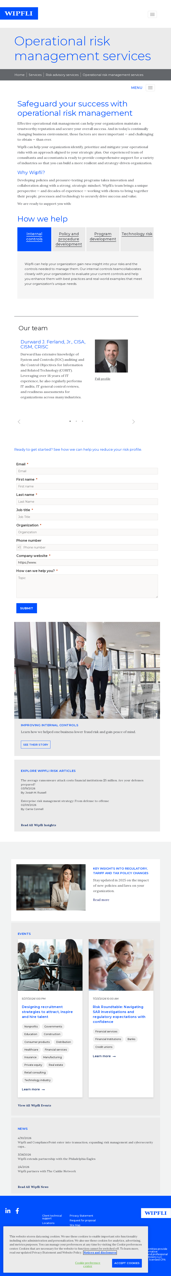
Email (20, 464)
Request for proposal (83, 1220)
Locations (48, 1223)
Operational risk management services (113, 75)
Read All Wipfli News (33, 1187)
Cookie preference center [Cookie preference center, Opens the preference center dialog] (87, 1264)
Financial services (56, 1049)
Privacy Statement (81, 1215)
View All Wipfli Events (34, 1105)
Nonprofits (31, 1026)
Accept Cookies (127, 1263)
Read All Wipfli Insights (38, 825)
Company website (32, 556)
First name (25, 479)
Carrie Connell (34, 809)
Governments (53, 1026)
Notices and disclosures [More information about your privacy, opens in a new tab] (100, 1252)
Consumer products (37, 1042)
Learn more (31, 1089)
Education (30, 1034)
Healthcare (31, 1049)
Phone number (29, 540)
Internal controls (34, 236)
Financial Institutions (108, 1039)
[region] (75, 1249)
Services (35, 75)
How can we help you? (35, 571)
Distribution (63, 1042)
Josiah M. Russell (35, 792)
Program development (103, 236)
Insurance (30, 1057)
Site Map (75, 1225)
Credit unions (103, 1046)
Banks (131, 1039)
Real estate (56, 1064)
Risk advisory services (62, 75)
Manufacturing (52, 1057)
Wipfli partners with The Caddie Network (47, 1171)
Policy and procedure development (69, 239)
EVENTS (24, 934)
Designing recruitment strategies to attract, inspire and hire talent (47, 1012)
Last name (25, 495)
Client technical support (52, 1217)
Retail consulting (35, 1072)
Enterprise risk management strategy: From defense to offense (65, 801)
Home (19, 75)
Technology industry (37, 1080)
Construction (52, 1034)
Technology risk (137, 234)
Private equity (33, 1064)
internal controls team (104, 269)
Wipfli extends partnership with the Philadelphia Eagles (57, 1159)
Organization (27, 525)
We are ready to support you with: (44, 204)
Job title (23, 510)
